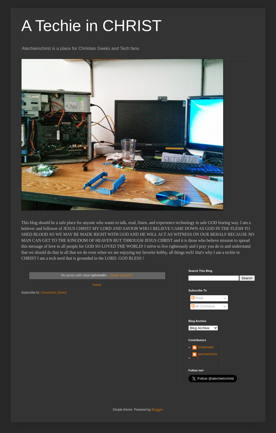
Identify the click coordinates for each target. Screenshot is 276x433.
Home (97, 285)
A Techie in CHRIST (91, 26)
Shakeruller (206, 347)
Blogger (157, 409)
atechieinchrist (207, 356)
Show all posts (121, 275)
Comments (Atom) (53, 292)
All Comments (203, 306)
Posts (197, 298)
